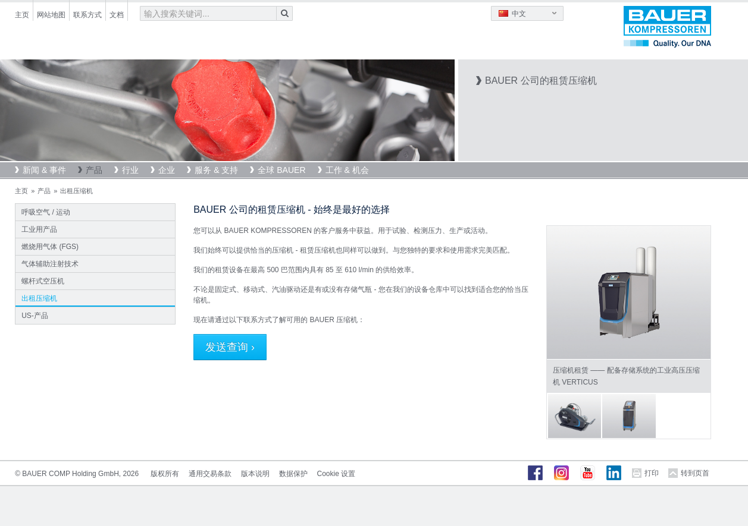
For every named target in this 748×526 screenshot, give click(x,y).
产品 (94, 170)
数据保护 (293, 474)
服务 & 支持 (216, 170)
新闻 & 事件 (44, 170)
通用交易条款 (210, 474)
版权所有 (165, 474)
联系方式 (87, 15)
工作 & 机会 (347, 170)
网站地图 (51, 15)
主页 (22, 15)
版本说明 (255, 474)
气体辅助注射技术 (50, 264)
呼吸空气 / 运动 (45, 212)
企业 (166, 170)
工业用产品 (39, 229)
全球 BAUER (281, 170)
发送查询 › (230, 347)
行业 (130, 170)
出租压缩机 (39, 298)
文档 (116, 15)
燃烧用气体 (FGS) (50, 246)
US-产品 (34, 315)
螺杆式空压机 (42, 281)
